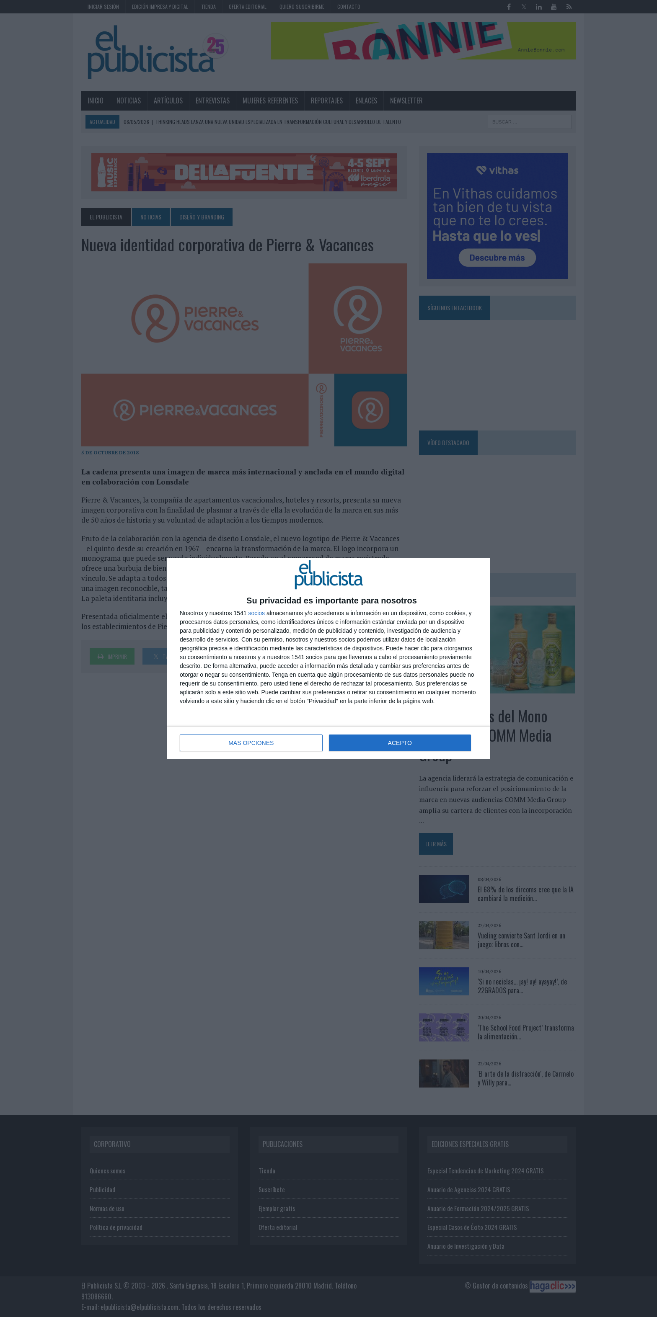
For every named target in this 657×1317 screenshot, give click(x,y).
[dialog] (328, 658)
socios (256, 613)
